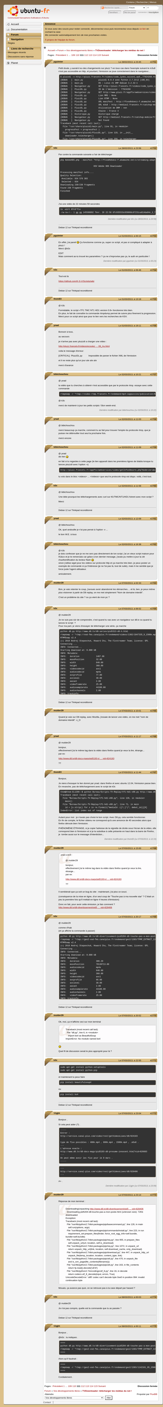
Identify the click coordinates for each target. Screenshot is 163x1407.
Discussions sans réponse (21, 56)
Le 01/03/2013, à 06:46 (130, 270)
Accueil (51, 50)
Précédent (61, 55)
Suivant (105, 55)
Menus (153, 2)
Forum (60, 50)
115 (99, 55)
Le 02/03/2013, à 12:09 (130, 518)
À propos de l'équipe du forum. (60, 40)
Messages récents (17, 52)
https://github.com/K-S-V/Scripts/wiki (76, 281)
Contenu (130, 2)
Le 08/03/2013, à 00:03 (130, 1297)
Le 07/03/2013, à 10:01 (130, 711)
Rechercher (142, 2)
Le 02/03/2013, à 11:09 (130, 447)
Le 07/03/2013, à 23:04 (130, 1113)
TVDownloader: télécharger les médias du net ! (120, 50)
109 (73, 55)
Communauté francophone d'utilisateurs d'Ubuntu (28, 18)
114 (95, 55)
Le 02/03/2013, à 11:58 (130, 486)
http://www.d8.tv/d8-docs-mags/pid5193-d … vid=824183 (86, 758)
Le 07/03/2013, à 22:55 (130, 1060)
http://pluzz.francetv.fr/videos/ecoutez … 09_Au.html (84, 346)
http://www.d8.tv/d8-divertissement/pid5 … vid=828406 (85, 907)
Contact (47, 1402)
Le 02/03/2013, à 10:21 (130, 374)
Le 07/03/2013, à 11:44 (130, 772)
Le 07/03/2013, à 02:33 (130, 583)
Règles (11, 43)
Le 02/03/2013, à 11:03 (130, 419)
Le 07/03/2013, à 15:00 (130, 848)
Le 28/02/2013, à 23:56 (130, 148)
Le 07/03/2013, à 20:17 (130, 917)
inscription (154, 12)
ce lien (143, 29)
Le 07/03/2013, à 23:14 (130, 1195)
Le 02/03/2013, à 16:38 (130, 544)
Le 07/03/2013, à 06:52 (130, 608)
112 (86, 55)
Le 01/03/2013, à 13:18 (130, 299)
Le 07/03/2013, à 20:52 (130, 1015)
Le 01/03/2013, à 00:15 (130, 236)
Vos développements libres (79, 50)
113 (90, 55)
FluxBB (153, 1394)
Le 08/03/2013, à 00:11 (130, 1326)
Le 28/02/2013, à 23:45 (130, 62)
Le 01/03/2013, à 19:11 (130, 325)
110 (77, 55)
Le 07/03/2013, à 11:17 (130, 736)
